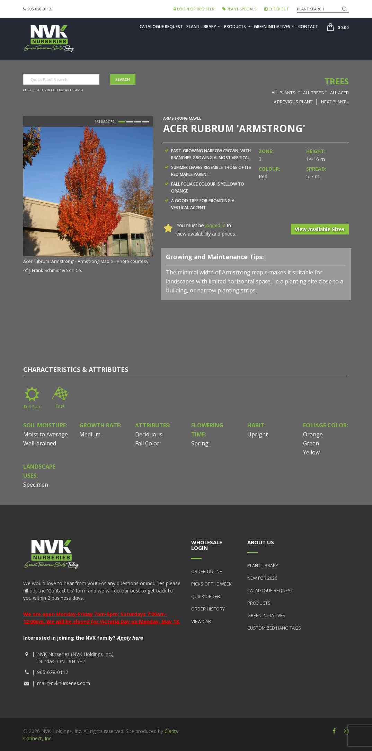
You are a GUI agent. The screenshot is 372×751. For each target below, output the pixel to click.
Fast (60, 406)
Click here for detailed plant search (53, 90)
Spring (200, 443)
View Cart (202, 621)
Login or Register (194, 8)
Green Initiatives (274, 26)
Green (311, 443)
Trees (337, 81)
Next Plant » (335, 102)
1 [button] (121, 121)
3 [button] (137, 121)
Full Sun (32, 406)
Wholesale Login (206, 545)
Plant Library (203, 26)
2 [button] (129, 121)
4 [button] (145, 121)
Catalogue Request (161, 26)
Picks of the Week (211, 584)
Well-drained (39, 443)
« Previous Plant (293, 102)
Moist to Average (45, 434)
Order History (208, 609)
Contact (308, 26)
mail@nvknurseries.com (63, 683)
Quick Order (205, 596)
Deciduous (148, 434)
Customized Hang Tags (274, 628)
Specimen (35, 484)
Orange (313, 434)
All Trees (313, 92)
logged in (215, 225)
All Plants (283, 92)
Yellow (311, 452)
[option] (88, 200)
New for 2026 (262, 578)
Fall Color (147, 443)
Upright (257, 434)
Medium (89, 434)
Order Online (206, 571)
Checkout (276, 8)
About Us (260, 542)
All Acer (339, 92)
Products (237, 26)
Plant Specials (239, 8)
